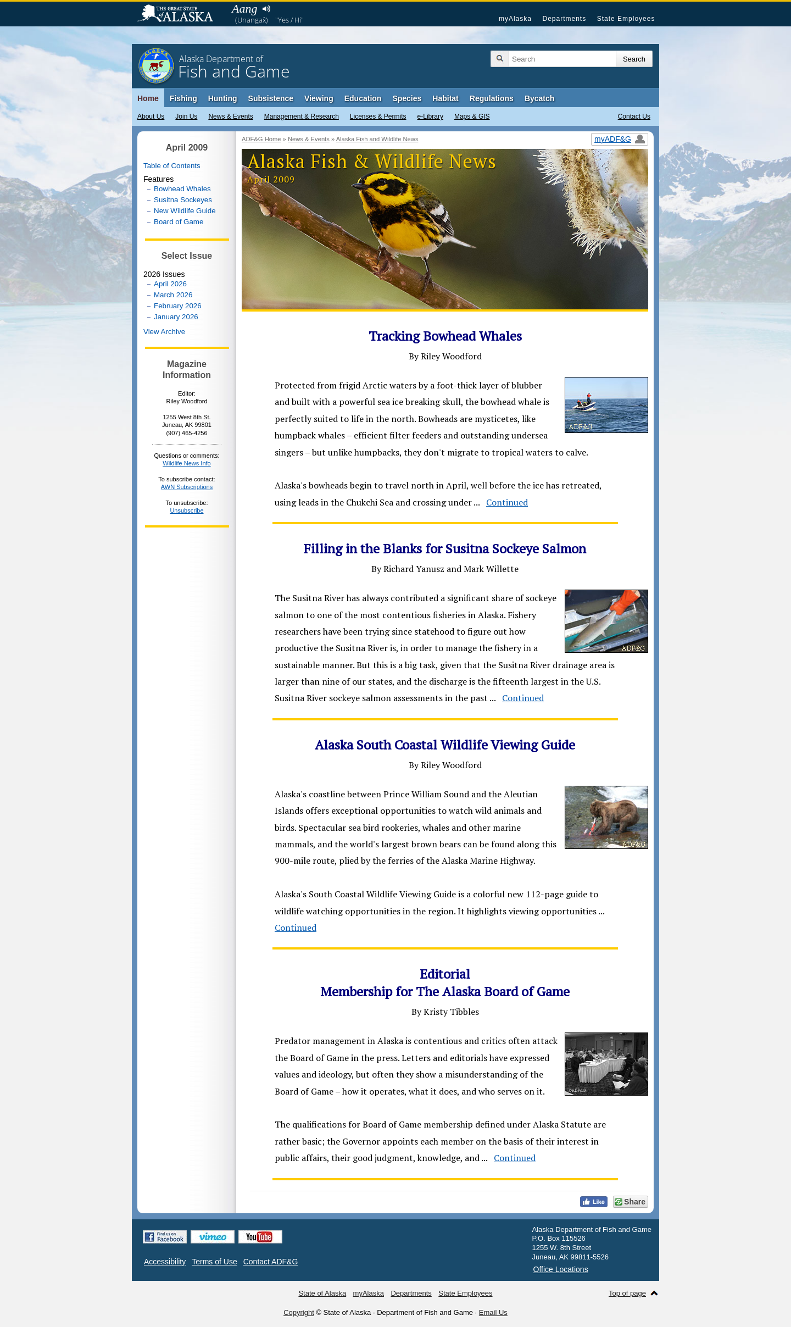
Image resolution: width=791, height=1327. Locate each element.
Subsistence (270, 98)
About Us (150, 116)
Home (148, 98)
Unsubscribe (186, 510)
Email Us (493, 1312)
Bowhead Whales (182, 189)
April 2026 (170, 284)
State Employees (626, 19)
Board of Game (178, 222)
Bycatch (539, 98)
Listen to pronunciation (266, 8)
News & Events (230, 116)
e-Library (430, 116)
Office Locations (560, 1269)
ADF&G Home (261, 139)
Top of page (627, 1293)
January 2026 (176, 317)
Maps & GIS (472, 116)
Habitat (445, 98)
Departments (564, 19)
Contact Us (634, 116)
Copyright (298, 1312)
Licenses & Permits (378, 116)
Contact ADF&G (270, 1261)
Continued (507, 502)
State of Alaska (180, 14)
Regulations (492, 98)
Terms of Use (214, 1261)
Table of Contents (171, 166)
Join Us (186, 116)
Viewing (318, 98)
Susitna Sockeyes (183, 200)
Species (406, 98)
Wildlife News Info (186, 463)
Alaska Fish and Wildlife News (377, 139)
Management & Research (301, 116)
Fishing (183, 98)
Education (363, 98)
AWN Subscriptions (187, 487)
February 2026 (178, 306)
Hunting (222, 98)
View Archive (164, 331)
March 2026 (173, 295)
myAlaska (515, 19)
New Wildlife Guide (185, 211)
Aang (244, 8)
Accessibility (165, 1261)
